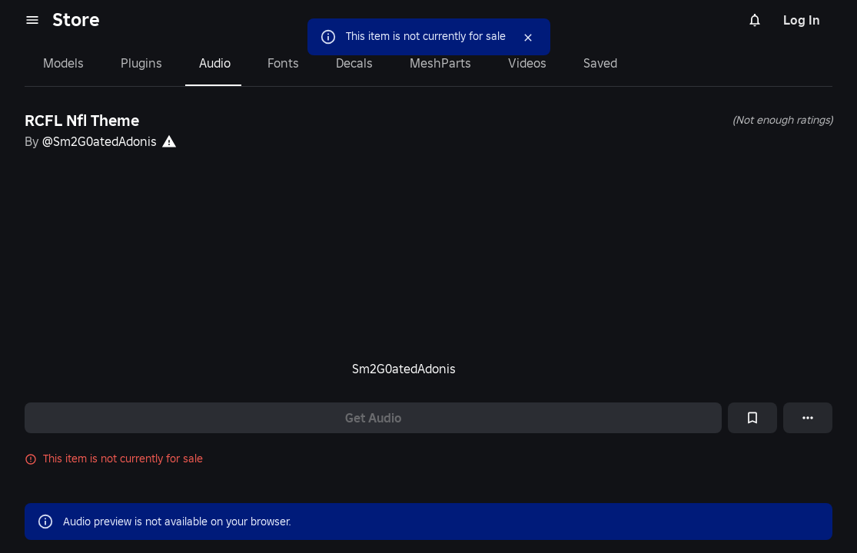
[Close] (525, 38)
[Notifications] (755, 20)
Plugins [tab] (140, 62)
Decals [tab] (351, 62)
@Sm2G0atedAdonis (100, 140)
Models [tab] (63, 62)
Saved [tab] (594, 62)
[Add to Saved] (752, 417)
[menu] (32, 20)
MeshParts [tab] (436, 62)
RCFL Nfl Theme (84, 120)
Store (75, 19)
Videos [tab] (521, 62)
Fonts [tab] (280, 62)
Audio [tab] (212, 62)
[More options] (807, 417)
